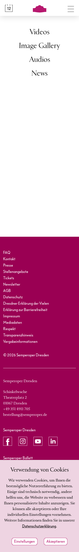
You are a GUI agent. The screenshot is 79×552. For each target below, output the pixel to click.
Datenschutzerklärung (39, 526)
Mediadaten (12, 323)
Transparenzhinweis (18, 335)
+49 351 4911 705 (16, 409)
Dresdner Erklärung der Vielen (26, 304)
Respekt (9, 329)
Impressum (11, 316)
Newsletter (11, 284)
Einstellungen (24, 542)
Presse (8, 265)
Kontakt (9, 259)
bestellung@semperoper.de (25, 415)
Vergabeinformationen (20, 342)
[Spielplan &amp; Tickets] (9, 8)
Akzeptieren (55, 542)
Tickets (8, 278)
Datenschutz (13, 297)
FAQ (6, 253)
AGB (7, 291)
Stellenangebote (15, 272)
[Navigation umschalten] (71, 8)
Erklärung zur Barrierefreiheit (25, 310)
